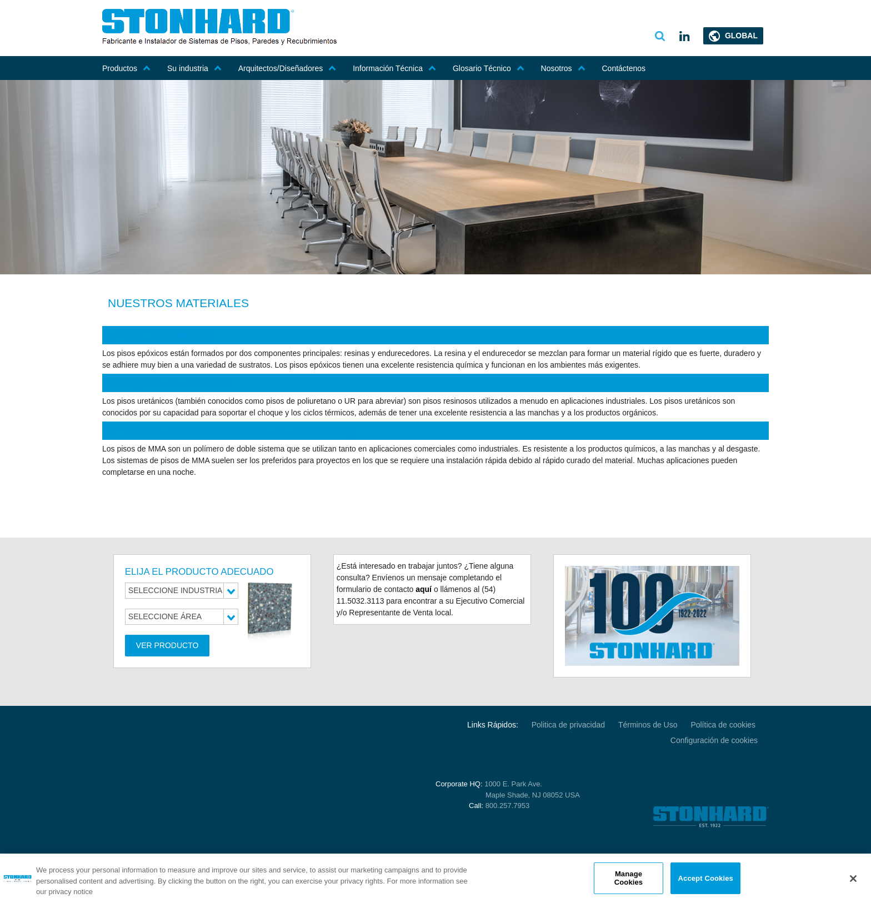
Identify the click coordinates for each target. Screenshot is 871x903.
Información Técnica (394, 68)
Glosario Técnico (488, 68)
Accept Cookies (705, 878)
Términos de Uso (648, 724)
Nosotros (563, 68)
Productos (126, 68)
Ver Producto (167, 645)
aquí (424, 589)
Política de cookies (724, 724)
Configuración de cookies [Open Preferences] (714, 740)
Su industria (194, 68)
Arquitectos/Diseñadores (287, 68)
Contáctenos (624, 68)
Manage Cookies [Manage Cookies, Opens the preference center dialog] (628, 878)
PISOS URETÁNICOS (171, 383)
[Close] (853, 878)
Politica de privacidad (568, 724)
